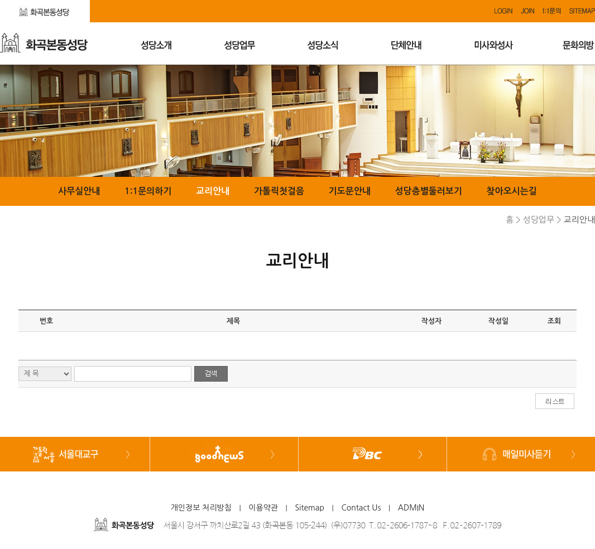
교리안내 (212, 191)
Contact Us (361, 508)
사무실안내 (79, 191)
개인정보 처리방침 (201, 508)
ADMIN (411, 508)
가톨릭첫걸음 (279, 191)
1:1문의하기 (147, 191)
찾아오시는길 (512, 191)
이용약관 (263, 508)
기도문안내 (350, 191)
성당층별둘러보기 (428, 191)
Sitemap (309, 508)
